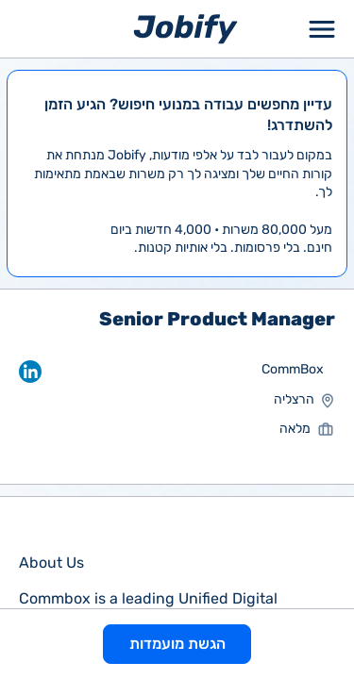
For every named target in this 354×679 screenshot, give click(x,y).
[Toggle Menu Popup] (322, 29)
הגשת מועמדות (177, 644)
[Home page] (185, 28)
